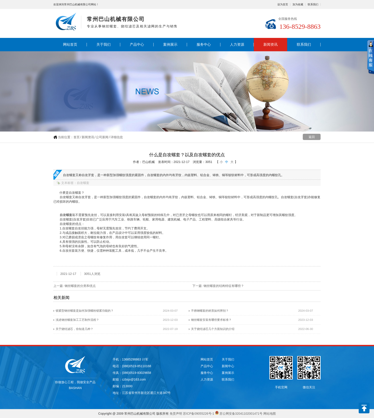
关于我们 (103, 44)
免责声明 (176, 413)
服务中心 (204, 44)
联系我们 (313, 4)
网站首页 (70, 44)
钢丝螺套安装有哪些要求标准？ (211, 319)
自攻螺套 (66, 215)
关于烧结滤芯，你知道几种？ (74, 329)
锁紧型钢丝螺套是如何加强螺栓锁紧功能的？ (85, 310)
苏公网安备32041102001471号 (241, 413)
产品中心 (137, 44)
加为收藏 (298, 4)
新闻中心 (228, 366)
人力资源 (237, 44)
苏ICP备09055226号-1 (198, 413)
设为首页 (282, 4)
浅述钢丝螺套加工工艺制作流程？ (77, 319)
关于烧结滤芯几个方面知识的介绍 (212, 329)
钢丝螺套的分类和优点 (80, 286)
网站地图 (269, 413)
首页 (76, 137)
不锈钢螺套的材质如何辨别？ (210, 310)
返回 (312, 137)
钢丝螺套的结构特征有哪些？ (223, 286)
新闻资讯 (270, 44)
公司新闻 (102, 137)
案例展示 (170, 44)
